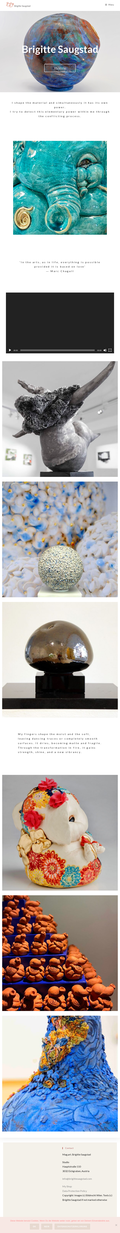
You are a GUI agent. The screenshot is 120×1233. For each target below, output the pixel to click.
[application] (60, 323)
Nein (46, 1226)
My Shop (67, 1186)
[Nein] (116, 1225)
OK (34, 1226)
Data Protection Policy (74, 1190)
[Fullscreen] (110, 350)
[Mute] (105, 350)
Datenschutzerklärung (72, 1226)
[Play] (10, 350)
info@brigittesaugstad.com (77, 1178)
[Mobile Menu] (109, 4)
